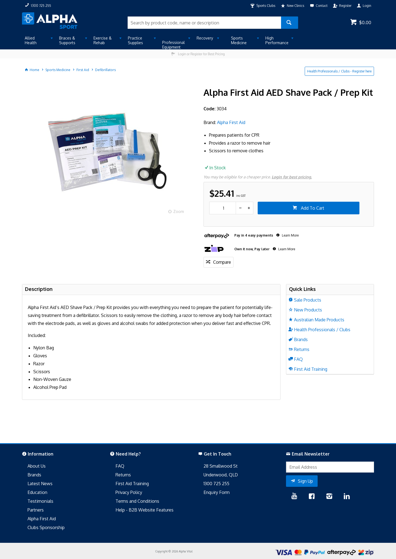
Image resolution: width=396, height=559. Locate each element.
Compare (222, 262)
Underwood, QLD (221, 474)
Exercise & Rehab (103, 40)
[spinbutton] (223, 208)
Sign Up (305, 481)
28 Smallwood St (221, 466)
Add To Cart (312, 208)
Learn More (290, 235)
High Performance (276, 40)
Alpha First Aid (231, 122)
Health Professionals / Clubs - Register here (339, 71)
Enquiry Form (217, 492)
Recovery (205, 38)
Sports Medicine (239, 40)
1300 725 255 (216, 483)
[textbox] (204, 22)
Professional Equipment (173, 44)
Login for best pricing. (292, 177)
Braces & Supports (67, 40)
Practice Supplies (135, 40)
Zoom (178, 211)
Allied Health (31, 40)
